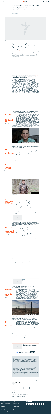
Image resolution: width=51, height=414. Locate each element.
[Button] (25, 16)
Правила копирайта (16, 406)
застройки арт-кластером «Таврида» (25, 158)
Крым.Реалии (20, 383)
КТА (46, 1)
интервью (36, 75)
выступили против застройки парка (21, 52)
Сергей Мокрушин (18, 382)
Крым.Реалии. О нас (16, 403)
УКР (44, 1)
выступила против (27, 262)
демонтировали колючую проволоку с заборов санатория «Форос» (22, 50)
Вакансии (14, 409)
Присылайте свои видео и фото (5, 403)
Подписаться (33, 352)
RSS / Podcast (3, 409)
